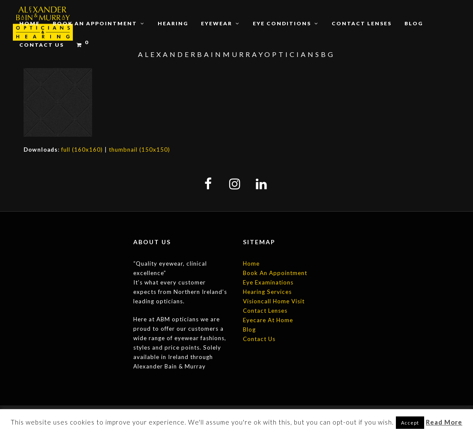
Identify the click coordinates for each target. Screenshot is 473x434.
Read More (444, 422)
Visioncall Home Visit (274, 301)
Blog (249, 329)
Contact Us (259, 338)
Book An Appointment (275, 272)
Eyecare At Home (268, 320)
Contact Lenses (265, 310)
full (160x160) (82, 149)
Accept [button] (410, 422)
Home (251, 263)
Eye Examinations (268, 282)
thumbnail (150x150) (139, 149)
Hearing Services (267, 291)
